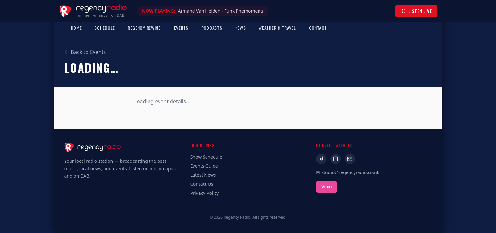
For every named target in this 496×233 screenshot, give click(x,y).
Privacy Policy (204, 193)
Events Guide (204, 166)
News (240, 27)
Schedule (104, 27)
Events (181, 27)
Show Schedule (206, 157)
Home (76, 27)
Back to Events (85, 52)
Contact (318, 27)
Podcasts (211, 27)
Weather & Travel (277, 27)
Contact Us (201, 184)
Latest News (203, 175)
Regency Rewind (144, 27)
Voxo (326, 186)
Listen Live (416, 10)
